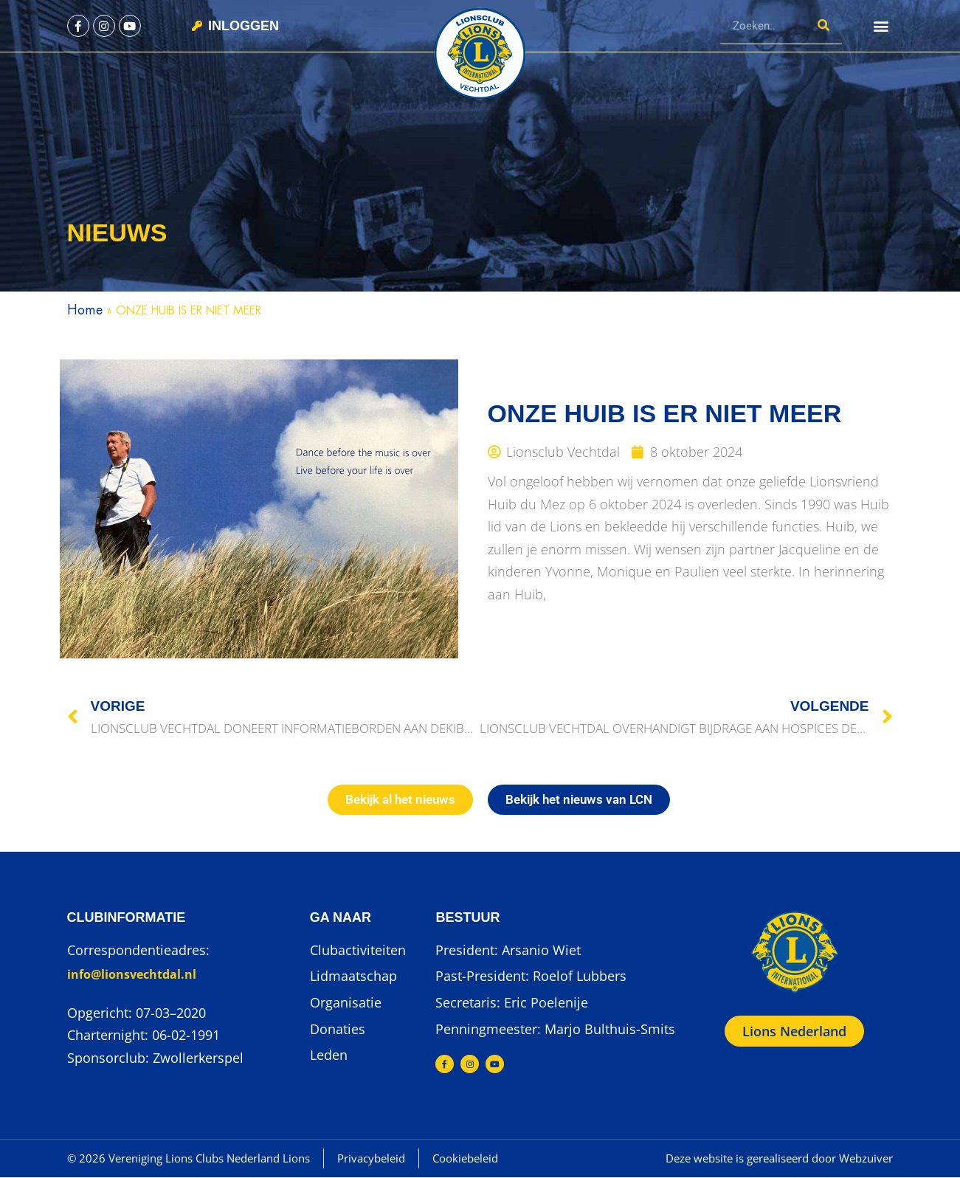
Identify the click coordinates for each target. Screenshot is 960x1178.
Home (85, 310)
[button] (881, 26)
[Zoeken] (823, 25)
